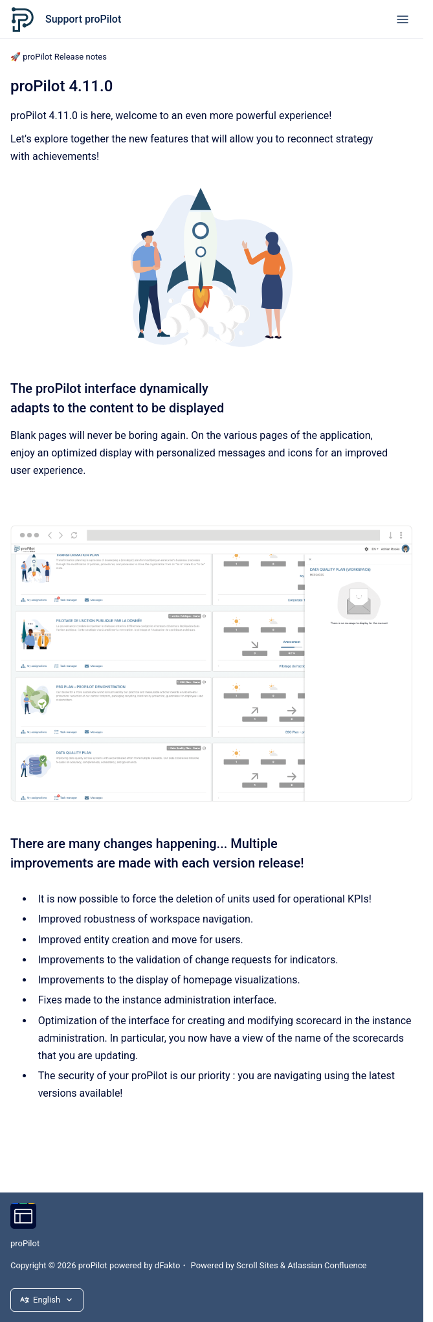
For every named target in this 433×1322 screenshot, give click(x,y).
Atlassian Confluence (326, 1265)
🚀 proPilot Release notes (58, 57)
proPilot (24, 1243)
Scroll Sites (257, 1265)
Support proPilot (83, 19)
